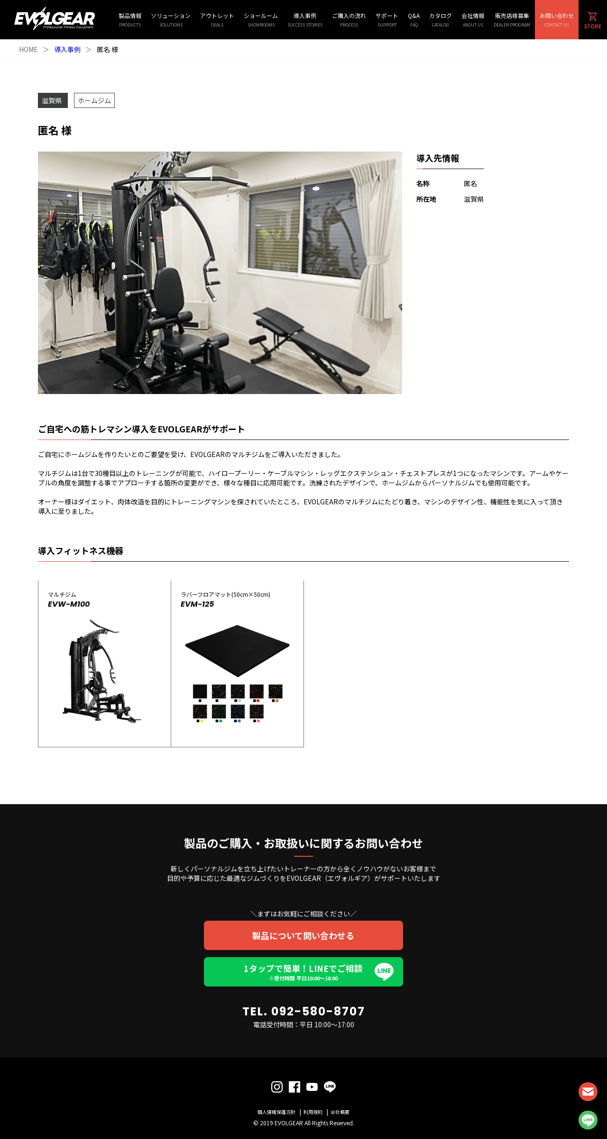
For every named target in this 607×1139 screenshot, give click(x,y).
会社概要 (340, 1111)
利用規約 (313, 1111)
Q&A (414, 19)
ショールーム (261, 19)
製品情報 (130, 19)
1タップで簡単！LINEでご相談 (303, 972)
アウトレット (217, 19)
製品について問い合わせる (304, 935)
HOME (28, 49)
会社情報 (472, 19)
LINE (588, 1120)
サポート (387, 19)
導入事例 (304, 19)
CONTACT (588, 1091)
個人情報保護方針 (276, 1111)
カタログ (440, 19)
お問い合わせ (557, 19)
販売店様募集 (512, 19)
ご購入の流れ (349, 19)
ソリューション (171, 19)
